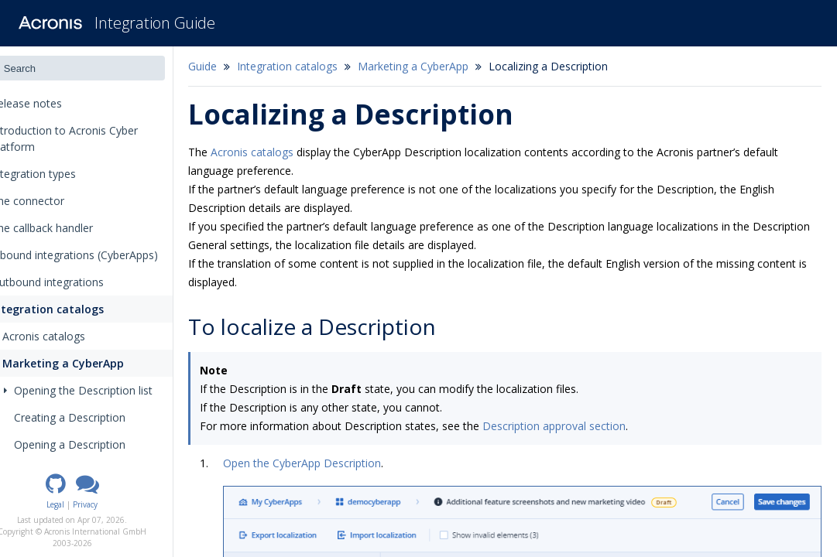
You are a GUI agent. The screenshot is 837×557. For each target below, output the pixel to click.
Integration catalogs (68, 309)
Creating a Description (97, 417)
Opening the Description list (106, 390)
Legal (84, 504)
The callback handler (65, 227)
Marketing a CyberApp (84, 363)
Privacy (113, 504)
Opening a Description (97, 444)
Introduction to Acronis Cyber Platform (87, 138)
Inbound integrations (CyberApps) (97, 255)
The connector (50, 200)
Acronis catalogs (66, 336)
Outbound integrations (70, 282)
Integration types (61, 173)
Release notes (54, 103)
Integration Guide (154, 22)
